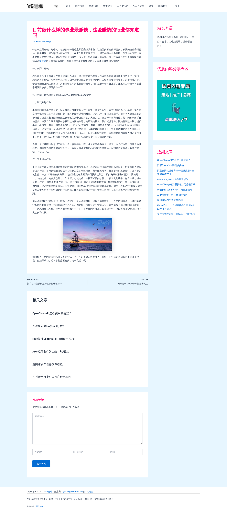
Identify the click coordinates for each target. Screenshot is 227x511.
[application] (168, 6)
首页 (68, 5)
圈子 (177, 5)
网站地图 (91, 491)
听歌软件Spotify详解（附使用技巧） (55, 339)
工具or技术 (122, 5)
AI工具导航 (138, 5)
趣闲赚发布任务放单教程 (48, 364)
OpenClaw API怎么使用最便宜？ (53, 313)
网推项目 (80, 5)
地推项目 (93, 5)
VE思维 (49, 491)
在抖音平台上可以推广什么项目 (52, 376)
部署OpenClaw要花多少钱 (49, 326)
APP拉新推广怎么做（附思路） (52, 351)
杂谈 (151, 5)
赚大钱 (42, 61)
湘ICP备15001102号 (74, 491)
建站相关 (164, 6)
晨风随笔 (40, 506)
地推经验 (107, 5)
